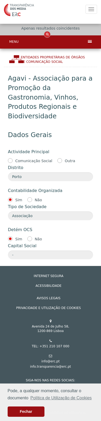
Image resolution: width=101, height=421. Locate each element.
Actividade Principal (28, 151)
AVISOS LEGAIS (48, 298)
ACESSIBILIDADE (49, 286)
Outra (70, 161)
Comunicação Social (33, 161)
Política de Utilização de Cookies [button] (61, 398)
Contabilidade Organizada (35, 190)
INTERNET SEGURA (48, 276)
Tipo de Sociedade (27, 206)
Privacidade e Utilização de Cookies (48, 308)
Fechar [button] (26, 411)
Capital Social (22, 245)
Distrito (15, 167)
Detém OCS (20, 229)
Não (38, 200)
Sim (18, 200)
